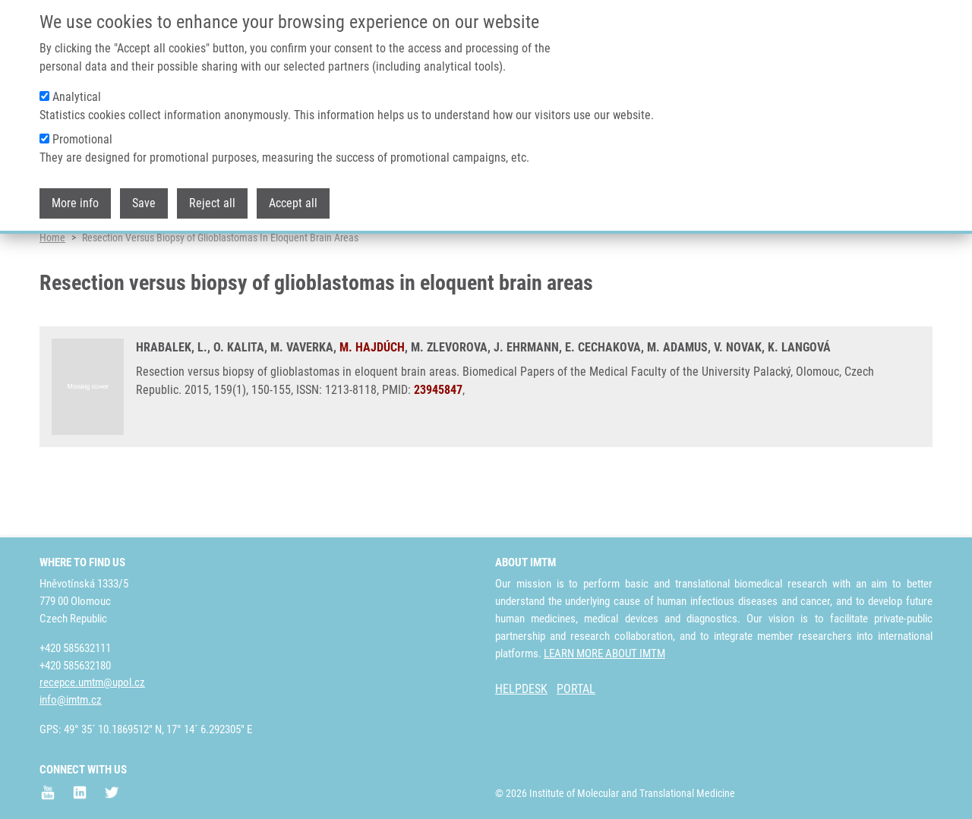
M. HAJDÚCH (372, 402)
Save (144, 194)
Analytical (76, 87)
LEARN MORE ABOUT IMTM (604, 653)
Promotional (82, 130)
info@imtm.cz (70, 700)
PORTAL (576, 689)
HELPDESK (521, 689)
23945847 (438, 444)
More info (75, 194)
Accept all (293, 194)
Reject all (212, 194)
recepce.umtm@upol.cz (92, 682)
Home (52, 292)
